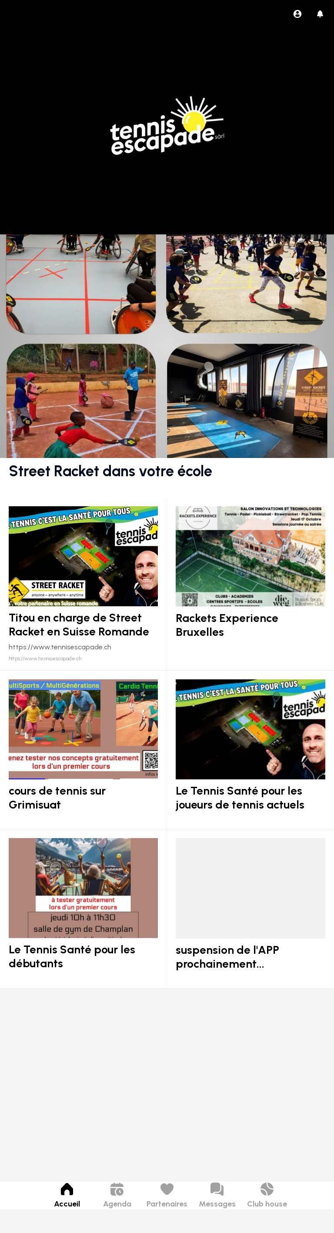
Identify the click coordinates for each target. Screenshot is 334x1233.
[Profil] (297, 13)
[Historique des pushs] (320, 13)
